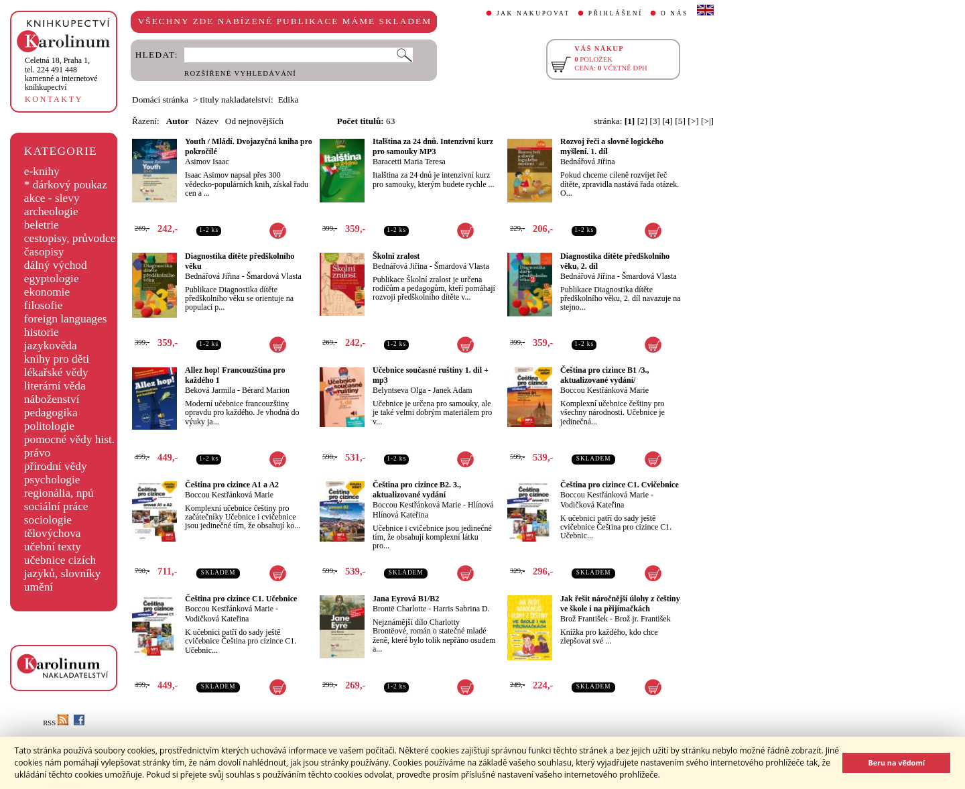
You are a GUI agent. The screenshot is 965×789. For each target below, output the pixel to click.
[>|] (707, 121)
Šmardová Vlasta (274, 276)
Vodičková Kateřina (592, 504)
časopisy (44, 251)
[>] (693, 121)
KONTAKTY (54, 99)
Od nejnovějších (254, 121)
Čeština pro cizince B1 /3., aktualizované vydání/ (604, 375)
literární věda (55, 385)
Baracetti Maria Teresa (409, 161)
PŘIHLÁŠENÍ (615, 13)
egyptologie (51, 278)
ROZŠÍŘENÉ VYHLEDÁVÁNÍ (240, 73)
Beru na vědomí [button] (896, 762)
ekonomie (47, 292)
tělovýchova (52, 533)
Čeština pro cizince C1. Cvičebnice (619, 484)
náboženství (52, 399)
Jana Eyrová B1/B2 (406, 598)
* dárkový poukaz (65, 184)
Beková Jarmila (210, 390)
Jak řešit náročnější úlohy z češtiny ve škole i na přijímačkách (620, 603)
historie (41, 332)
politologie (49, 426)
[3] (655, 121)
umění (38, 587)
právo (37, 452)
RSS (55, 723)
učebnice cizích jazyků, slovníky (62, 567)
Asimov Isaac (207, 161)
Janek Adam (452, 390)
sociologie (48, 519)
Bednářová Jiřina (587, 161)
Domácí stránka (160, 100)
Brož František (584, 618)
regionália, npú (59, 493)
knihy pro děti (56, 359)
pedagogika (51, 412)
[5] (680, 121)
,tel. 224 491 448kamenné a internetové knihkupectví (61, 74)
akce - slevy (52, 198)
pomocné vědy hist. (69, 439)
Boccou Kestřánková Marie (604, 390)
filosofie (43, 305)
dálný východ (55, 265)
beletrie (41, 225)
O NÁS (674, 13)
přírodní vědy (55, 466)
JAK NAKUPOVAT (533, 13)
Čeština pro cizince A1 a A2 (232, 484)
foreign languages (65, 318)
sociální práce (56, 506)
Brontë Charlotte (399, 608)
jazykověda (50, 345)
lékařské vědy (56, 372)
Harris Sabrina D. (461, 608)
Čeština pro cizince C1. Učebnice (241, 598)
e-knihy (42, 171)
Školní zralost (396, 256)
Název (207, 121)
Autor (177, 121)
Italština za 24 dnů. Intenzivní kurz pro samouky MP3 (433, 146)
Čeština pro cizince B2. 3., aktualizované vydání (417, 489)
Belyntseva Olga (399, 390)
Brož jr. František (643, 618)
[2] (642, 121)
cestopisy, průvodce (70, 238)
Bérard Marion (266, 390)
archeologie (51, 211)
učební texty (52, 546)
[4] (667, 121)
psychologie (52, 479)
